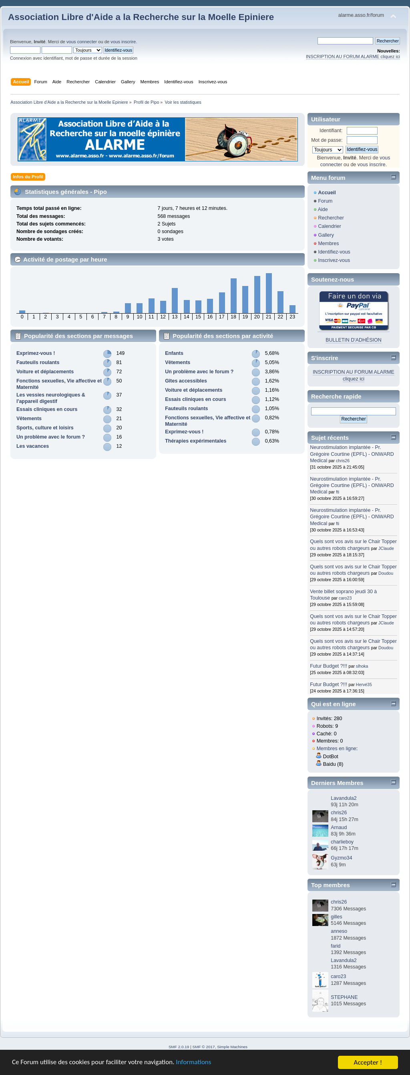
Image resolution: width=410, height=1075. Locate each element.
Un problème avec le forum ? (50, 437)
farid (335, 946)
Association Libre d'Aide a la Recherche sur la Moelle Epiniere (141, 17)
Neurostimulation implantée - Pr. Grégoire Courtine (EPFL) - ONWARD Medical (352, 454)
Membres (328, 243)
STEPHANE (344, 997)
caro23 (345, 598)
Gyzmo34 (341, 858)
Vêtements (29, 418)
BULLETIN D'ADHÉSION (354, 340)
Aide (323, 209)
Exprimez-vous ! (35, 353)
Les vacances (32, 446)
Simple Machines (232, 1047)
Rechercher (331, 218)
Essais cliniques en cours (46, 409)
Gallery (326, 235)
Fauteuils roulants (37, 362)
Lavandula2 (343, 798)
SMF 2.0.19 (179, 1047)
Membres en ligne (336, 748)
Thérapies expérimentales (195, 441)
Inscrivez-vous (334, 260)
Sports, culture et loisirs (45, 428)
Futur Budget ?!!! (328, 666)
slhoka (362, 666)
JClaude (386, 548)
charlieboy (342, 842)
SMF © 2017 (204, 1047)
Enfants (174, 353)
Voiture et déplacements (45, 371)
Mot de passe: (326, 140)
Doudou (385, 573)
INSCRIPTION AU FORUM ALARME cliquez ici (353, 56)
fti (337, 491)
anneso (339, 931)
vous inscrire (123, 41)
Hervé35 (364, 684)
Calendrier (329, 226)
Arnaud (339, 827)
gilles (336, 917)
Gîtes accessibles (186, 381)
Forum (325, 201)
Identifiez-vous (334, 252)
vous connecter (81, 41)
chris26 (343, 460)
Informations (194, 1063)
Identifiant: (331, 130)
